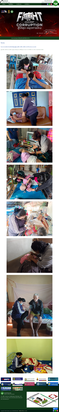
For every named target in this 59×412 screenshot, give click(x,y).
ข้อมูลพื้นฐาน (11, 4)
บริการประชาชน (5, 6)
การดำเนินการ (27, 4)
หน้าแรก (3, 4)
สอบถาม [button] (55, 408)
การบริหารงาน (18, 4)
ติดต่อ (12, 6)
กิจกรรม (3, 43)
